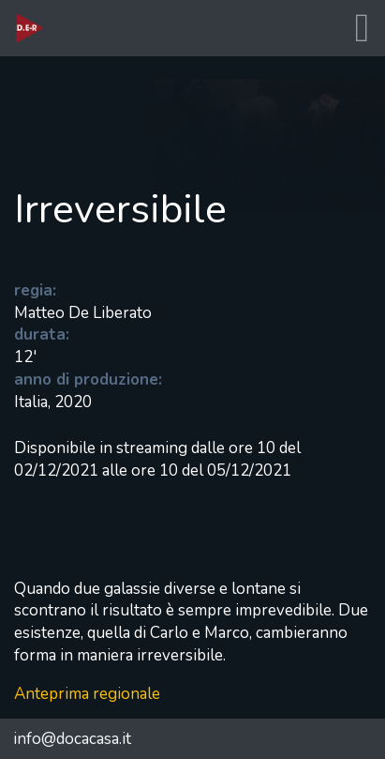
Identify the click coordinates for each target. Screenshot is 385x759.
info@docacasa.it (72, 739)
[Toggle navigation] (361, 28)
